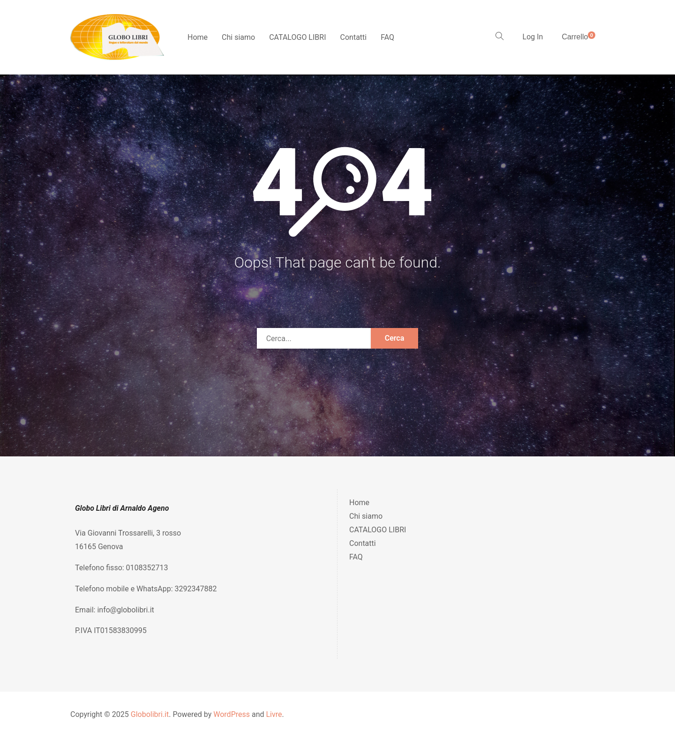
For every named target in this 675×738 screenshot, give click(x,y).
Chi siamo (238, 37)
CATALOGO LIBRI (297, 37)
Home (198, 37)
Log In (533, 36)
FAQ (387, 37)
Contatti (353, 37)
